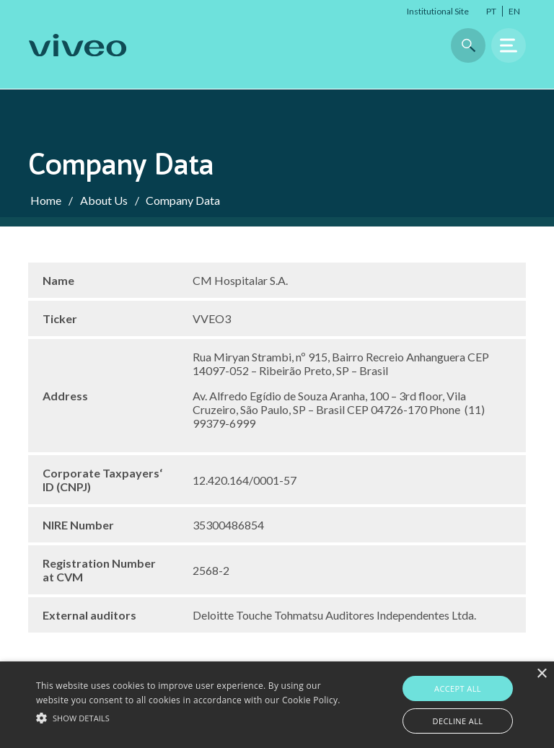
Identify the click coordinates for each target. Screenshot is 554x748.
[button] (192, 716)
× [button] (541, 674)
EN (514, 11)
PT (491, 11)
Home (45, 200)
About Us (104, 200)
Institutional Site (438, 11)
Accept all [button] (457, 688)
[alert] (277, 704)
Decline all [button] (458, 721)
